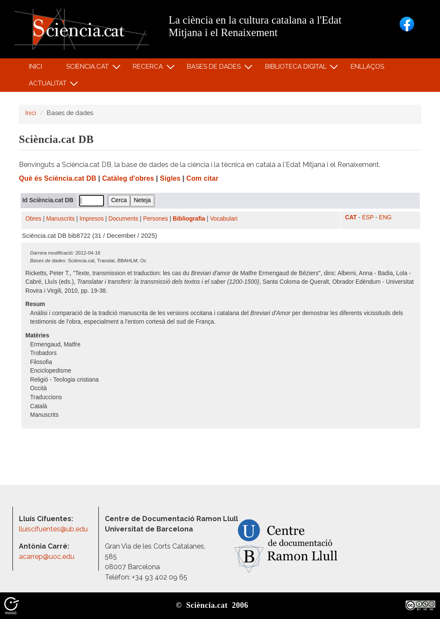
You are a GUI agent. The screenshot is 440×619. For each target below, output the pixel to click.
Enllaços (367, 66)
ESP (367, 217)
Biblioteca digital (297, 68)
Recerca (149, 68)
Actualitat (49, 85)
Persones (155, 218)
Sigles (170, 178)
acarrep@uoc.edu (46, 556)
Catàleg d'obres (128, 178)
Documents (123, 218)
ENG (385, 217)
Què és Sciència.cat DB (57, 178)
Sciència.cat (88, 68)
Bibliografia (189, 218)
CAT (351, 217)
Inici (35, 66)
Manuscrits (60, 218)
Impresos (91, 218)
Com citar (202, 178)
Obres (33, 218)
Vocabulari (224, 218)
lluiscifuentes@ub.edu (54, 529)
